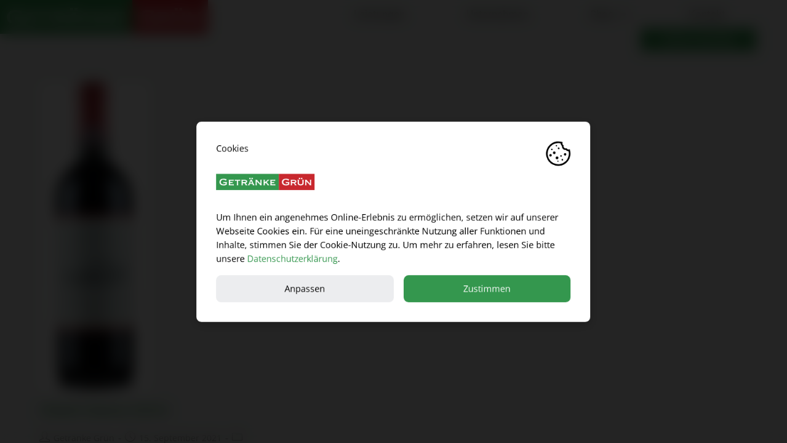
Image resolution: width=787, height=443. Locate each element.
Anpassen (305, 288)
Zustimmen (487, 288)
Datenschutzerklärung (292, 258)
